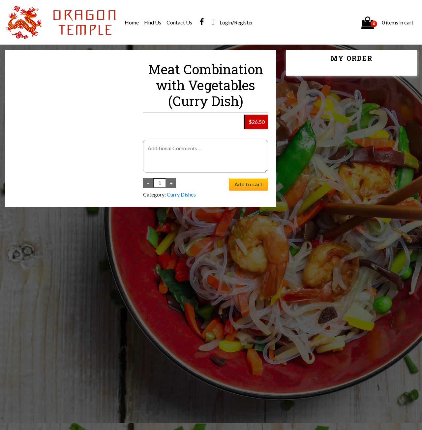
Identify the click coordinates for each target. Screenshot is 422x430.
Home (132, 22)
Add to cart (248, 184)
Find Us (152, 22)
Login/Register (236, 22)
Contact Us (179, 22)
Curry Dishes (181, 194)
